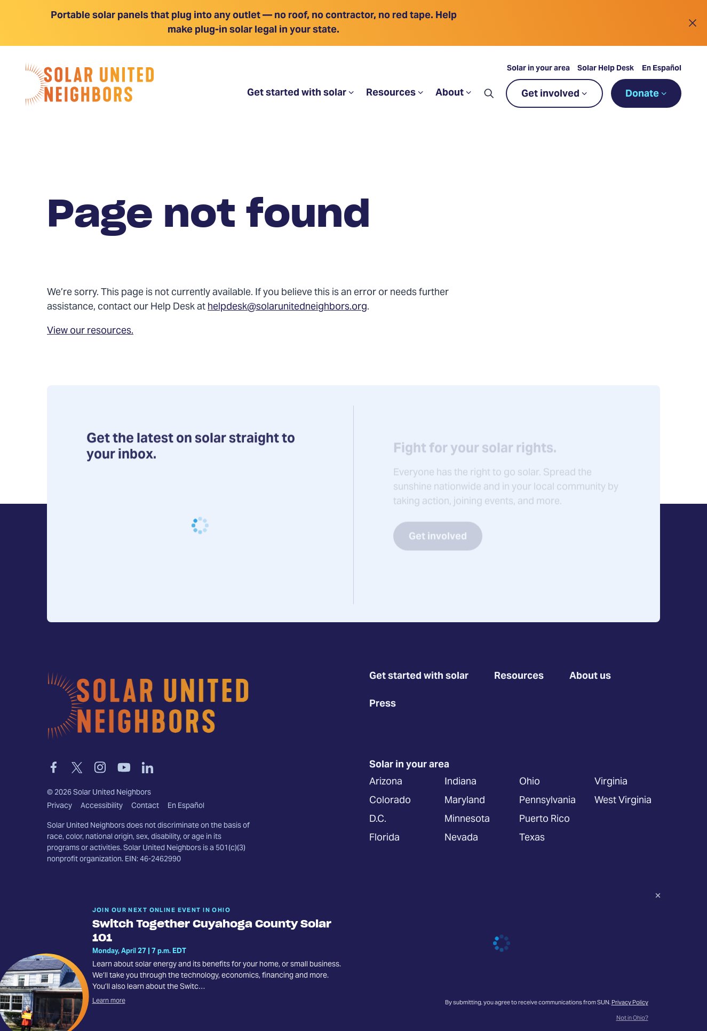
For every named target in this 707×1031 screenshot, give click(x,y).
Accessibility (102, 806)
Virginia (610, 782)
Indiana (460, 782)
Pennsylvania (547, 800)
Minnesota (467, 819)
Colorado (390, 800)
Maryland (464, 800)
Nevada (461, 838)
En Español (661, 69)
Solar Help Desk (605, 69)
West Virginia (623, 800)
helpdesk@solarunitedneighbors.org (287, 307)
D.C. (377, 819)
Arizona (385, 782)
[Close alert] (692, 23)
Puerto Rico (544, 819)
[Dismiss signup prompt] (658, 897)
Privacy (59, 806)
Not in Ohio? (632, 1018)
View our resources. (90, 331)
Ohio (529, 782)
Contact (145, 806)
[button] (489, 93)
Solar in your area (538, 69)
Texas (532, 838)
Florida (384, 838)
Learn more (108, 1001)
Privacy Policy (629, 1003)
